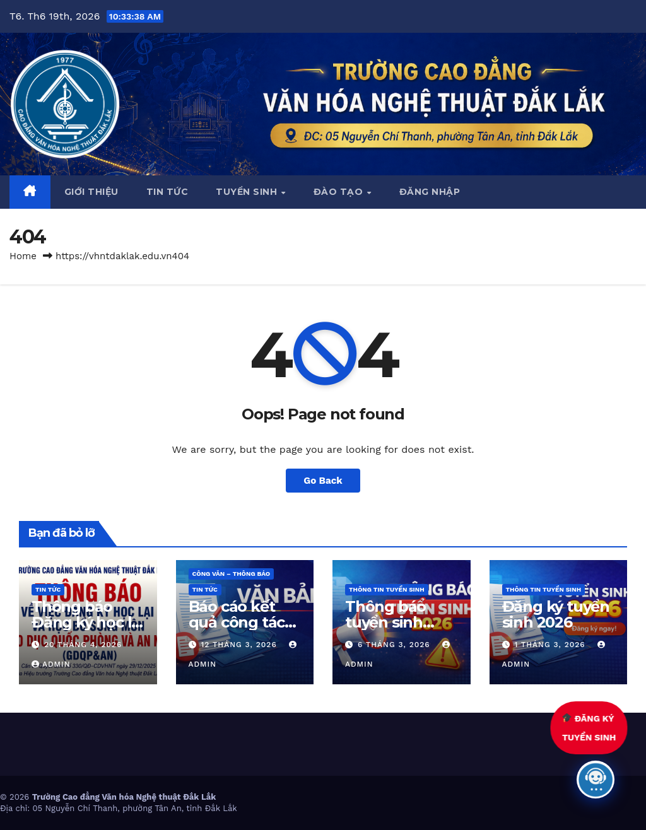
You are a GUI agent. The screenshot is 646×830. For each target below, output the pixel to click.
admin (51, 664)
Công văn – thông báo (231, 573)
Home (23, 256)
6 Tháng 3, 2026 (395, 644)
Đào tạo (340, 191)
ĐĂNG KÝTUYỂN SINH (591, 727)
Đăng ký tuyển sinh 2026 (555, 614)
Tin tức (167, 191)
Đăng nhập (430, 191)
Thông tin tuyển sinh (387, 589)
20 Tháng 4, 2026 (83, 644)
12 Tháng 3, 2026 (240, 644)
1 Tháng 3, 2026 (551, 644)
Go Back (323, 480)
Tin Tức (48, 589)
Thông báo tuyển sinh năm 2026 (385, 622)
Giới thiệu (91, 191)
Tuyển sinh (248, 191)
